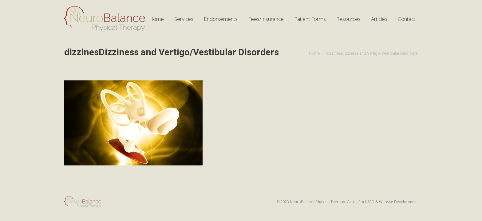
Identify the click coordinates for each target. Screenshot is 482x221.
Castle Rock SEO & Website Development (382, 201)
